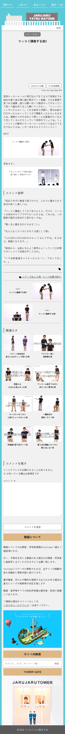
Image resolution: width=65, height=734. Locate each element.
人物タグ (23, 4)
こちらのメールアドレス (16, 605)
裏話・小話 (57, 4)
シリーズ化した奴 (31, 276)
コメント (9, 480)
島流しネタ (39, 4)
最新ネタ (7, 4)
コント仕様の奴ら (51, 276)
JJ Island (32, 632)
